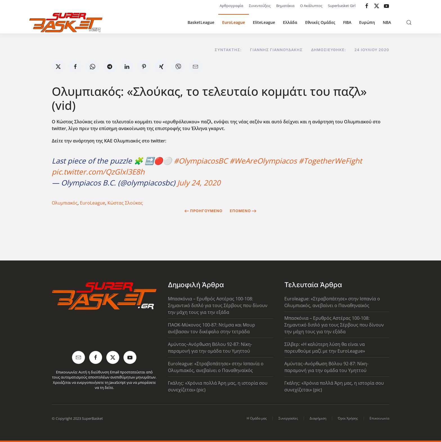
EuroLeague (233, 22)
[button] (409, 22)
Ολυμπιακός (65, 203)
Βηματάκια (285, 5)
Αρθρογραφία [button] (231, 5)
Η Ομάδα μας (257, 418)
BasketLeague (201, 22)
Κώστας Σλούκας (125, 203)
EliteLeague (264, 22)
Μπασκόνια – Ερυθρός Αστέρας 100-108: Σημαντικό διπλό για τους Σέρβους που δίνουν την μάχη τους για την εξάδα (217, 305)
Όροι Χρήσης (348, 418)
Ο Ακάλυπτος (311, 5)
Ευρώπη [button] (367, 22)
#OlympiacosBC (201, 161)
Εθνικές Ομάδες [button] (320, 22)
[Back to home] (65, 22)
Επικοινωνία (379, 418)
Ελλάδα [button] (290, 22)
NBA (387, 22)
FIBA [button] (347, 22)
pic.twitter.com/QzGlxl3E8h (98, 172)
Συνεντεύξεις (260, 5)
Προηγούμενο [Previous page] (203, 210)
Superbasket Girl (342, 5)
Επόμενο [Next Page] (243, 210)
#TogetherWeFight (330, 161)
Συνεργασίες (288, 418)
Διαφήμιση (318, 418)
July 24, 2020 (198, 183)
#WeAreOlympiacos (263, 161)
